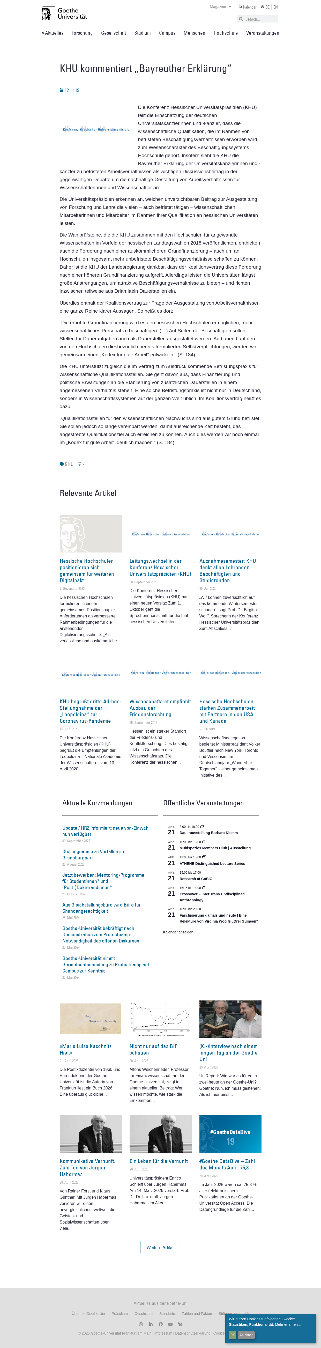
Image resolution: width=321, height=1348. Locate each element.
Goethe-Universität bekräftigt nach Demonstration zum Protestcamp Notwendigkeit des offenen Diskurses (100, 934)
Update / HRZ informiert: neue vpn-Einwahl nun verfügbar (106, 830)
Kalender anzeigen (178, 932)
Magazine (220, 6)
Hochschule (226, 33)
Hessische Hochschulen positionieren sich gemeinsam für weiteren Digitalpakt (87, 570)
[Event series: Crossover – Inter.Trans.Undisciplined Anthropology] (204, 888)
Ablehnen (246, 1334)
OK (232, 1334)
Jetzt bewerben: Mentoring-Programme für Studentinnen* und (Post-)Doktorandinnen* (103, 881)
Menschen (194, 33)
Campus (167, 33)
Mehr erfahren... (288, 1324)
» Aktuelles (52, 33)
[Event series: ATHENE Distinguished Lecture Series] (204, 857)
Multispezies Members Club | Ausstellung (215, 848)
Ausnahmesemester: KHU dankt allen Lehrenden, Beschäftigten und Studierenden (227, 570)
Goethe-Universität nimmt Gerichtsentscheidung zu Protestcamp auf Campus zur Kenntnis (105, 964)
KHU (69, 464)
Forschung (82, 33)
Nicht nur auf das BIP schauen (154, 1049)
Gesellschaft (113, 33)
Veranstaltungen (262, 33)
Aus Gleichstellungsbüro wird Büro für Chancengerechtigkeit (101, 907)
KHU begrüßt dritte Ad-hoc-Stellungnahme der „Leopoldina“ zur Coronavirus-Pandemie (91, 711)
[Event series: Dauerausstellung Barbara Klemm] (202, 827)
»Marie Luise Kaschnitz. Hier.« (86, 1049)
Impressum (162, 1333)
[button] (160, 1247)
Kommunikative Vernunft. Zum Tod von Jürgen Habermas (87, 1167)
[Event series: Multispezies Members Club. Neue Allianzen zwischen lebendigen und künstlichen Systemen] (204, 842)
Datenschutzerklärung (192, 1333)
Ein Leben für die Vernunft (159, 1161)
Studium (142, 33)
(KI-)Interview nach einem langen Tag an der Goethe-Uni (229, 1053)
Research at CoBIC (196, 879)
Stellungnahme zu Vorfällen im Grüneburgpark (93, 854)
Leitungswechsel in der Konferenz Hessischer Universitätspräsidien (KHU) (160, 567)
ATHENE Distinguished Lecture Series (212, 863)
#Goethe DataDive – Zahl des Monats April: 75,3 (227, 1164)
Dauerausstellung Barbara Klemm (209, 833)
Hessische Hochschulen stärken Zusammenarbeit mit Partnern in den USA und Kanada (227, 711)
